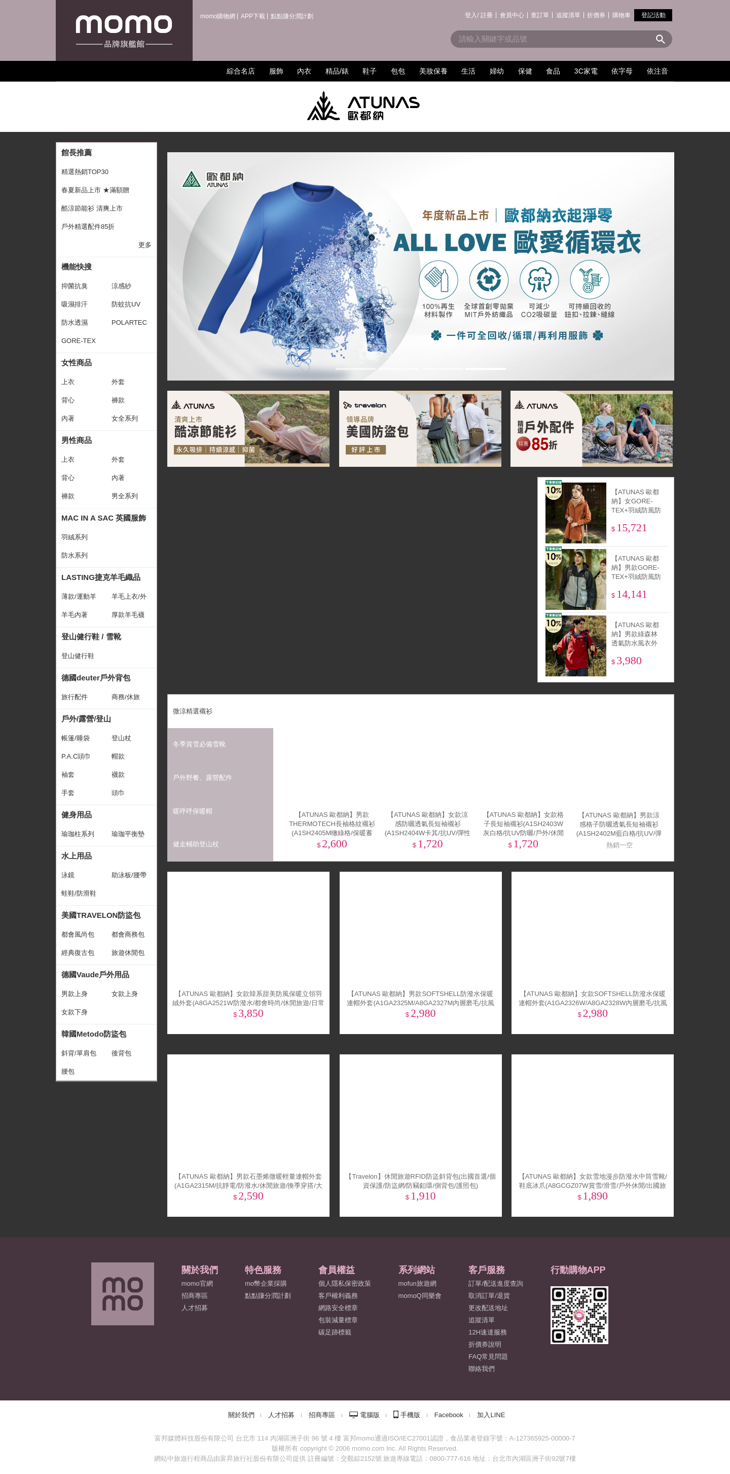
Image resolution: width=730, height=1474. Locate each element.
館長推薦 (76, 152)
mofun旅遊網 (417, 1283)
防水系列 (74, 555)
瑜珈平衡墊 (128, 834)
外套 (118, 382)
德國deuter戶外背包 (95, 677)
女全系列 (125, 418)
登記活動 (653, 15)
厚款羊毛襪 (128, 615)
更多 (145, 245)
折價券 (596, 15)
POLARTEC (129, 322)
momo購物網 (217, 16)
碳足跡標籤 (334, 1332)
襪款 (118, 774)
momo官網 (197, 1283)
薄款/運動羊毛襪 (78, 599)
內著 (68, 418)
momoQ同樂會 (420, 1295)
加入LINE (491, 1415)
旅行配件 (74, 697)
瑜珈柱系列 (77, 834)
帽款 (118, 756)
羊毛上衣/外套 (129, 599)
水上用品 (76, 855)
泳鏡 (68, 875)
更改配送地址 (488, 1308)
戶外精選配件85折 (88, 226)
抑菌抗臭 (74, 286)
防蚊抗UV (126, 304)
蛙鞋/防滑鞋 (78, 893)
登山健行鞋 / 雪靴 (91, 636)
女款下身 (74, 1012)
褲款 (118, 400)
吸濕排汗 (74, 304)
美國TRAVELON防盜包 (100, 915)
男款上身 (74, 994)
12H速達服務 (487, 1332)
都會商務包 (128, 934)
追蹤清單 (568, 15)
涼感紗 (121, 286)
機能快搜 (76, 266)
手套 (68, 793)
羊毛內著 (74, 615)
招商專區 (194, 1295)
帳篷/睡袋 (75, 738)
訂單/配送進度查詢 (495, 1283)
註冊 (487, 15)
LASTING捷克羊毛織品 (100, 577)
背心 (68, 400)
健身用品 (76, 814)
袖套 (68, 774)
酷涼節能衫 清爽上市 (92, 208)
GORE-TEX (78, 341)
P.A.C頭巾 (76, 756)
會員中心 (512, 15)
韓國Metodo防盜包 (93, 1034)
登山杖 (121, 738)
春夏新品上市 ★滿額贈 (95, 190)
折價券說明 (484, 1344)
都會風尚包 (77, 934)
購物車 (621, 15)
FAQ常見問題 (488, 1356)
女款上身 (125, 994)
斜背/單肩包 (78, 1053)
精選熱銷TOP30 (84, 172)
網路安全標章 (338, 1308)
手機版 (410, 1415)
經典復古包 (77, 952)
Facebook (448, 1415)
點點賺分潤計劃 (292, 16)
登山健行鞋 (77, 656)
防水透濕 (74, 322)
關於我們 (241, 1415)
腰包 (68, 1071)
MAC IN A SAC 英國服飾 (103, 517)
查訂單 (540, 15)
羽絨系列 (74, 537)
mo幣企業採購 (266, 1283)
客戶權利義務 (338, 1295)
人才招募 (281, 1415)
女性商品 (76, 362)
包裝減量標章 (338, 1320)
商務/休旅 (126, 697)
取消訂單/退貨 (489, 1295)
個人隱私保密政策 (344, 1283)
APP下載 (253, 16)
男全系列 (125, 496)
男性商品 (76, 440)
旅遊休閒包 (128, 952)
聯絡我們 (481, 1369)
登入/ (472, 15)
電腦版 (370, 1415)
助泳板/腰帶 (129, 875)
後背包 (121, 1053)
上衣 (68, 382)
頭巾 (118, 793)
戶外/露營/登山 (86, 718)
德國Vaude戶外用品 (95, 974)
